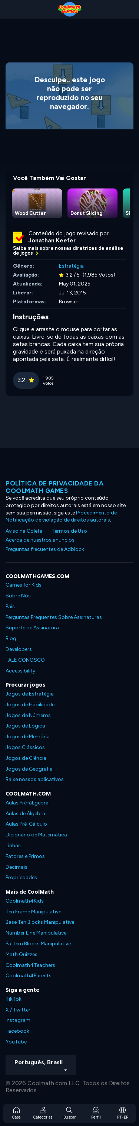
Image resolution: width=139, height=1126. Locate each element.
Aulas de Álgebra (25, 813)
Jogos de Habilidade (30, 704)
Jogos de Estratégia (30, 694)
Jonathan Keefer (52, 240)
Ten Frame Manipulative (33, 912)
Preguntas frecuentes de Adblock (45, 549)
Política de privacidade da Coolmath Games (54, 487)
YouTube (16, 1042)
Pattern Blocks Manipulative (38, 944)
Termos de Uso (69, 531)
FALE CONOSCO (25, 660)
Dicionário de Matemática (36, 835)
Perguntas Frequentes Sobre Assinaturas (54, 617)
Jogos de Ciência (26, 758)
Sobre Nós (18, 596)
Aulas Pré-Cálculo (26, 824)
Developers (19, 649)
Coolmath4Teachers (30, 965)
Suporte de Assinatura (32, 628)
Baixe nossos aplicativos (35, 779)
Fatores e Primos (25, 856)
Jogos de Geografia (29, 769)
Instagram (18, 1020)
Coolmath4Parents (29, 975)
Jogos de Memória (28, 736)
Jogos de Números (28, 715)
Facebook (17, 1031)
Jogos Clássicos (25, 747)
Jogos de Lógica (25, 726)
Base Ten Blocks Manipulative (40, 922)
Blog (11, 638)
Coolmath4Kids (25, 901)
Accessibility (20, 671)
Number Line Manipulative (36, 933)
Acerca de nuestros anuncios (40, 540)
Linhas (13, 845)
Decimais (16, 867)
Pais (10, 606)
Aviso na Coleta (24, 531)
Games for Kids (24, 585)
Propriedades (21, 877)
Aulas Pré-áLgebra (27, 803)
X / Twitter (18, 1010)
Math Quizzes (21, 954)
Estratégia (71, 266)
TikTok (13, 999)
